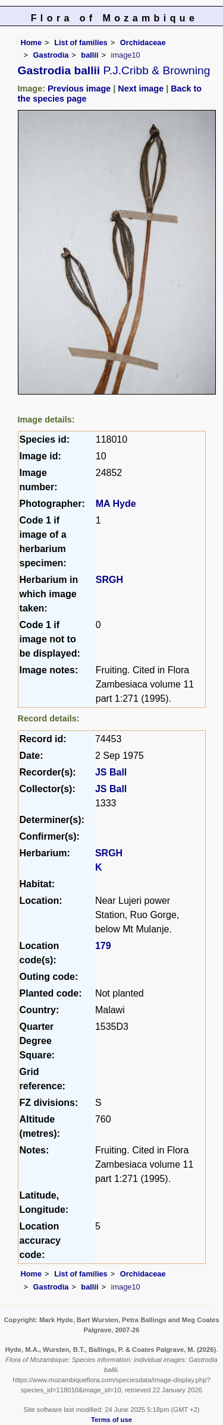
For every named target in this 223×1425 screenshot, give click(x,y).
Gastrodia (51, 55)
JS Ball (111, 772)
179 (103, 946)
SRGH (109, 580)
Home (31, 42)
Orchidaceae (143, 42)
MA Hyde (116, 504)
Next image (141, 88)
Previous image (79, 88)
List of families (81, 42)
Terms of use (111, 1419)
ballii (89, 55)
